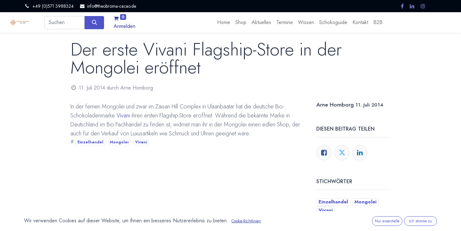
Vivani (123, 115)
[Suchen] (94, 22)
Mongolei (119, 142)
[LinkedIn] (360, 152)
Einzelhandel (90, 142)
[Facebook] (324, 152)
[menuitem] (223, 22)
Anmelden (124, 26)
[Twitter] (342, 152)
